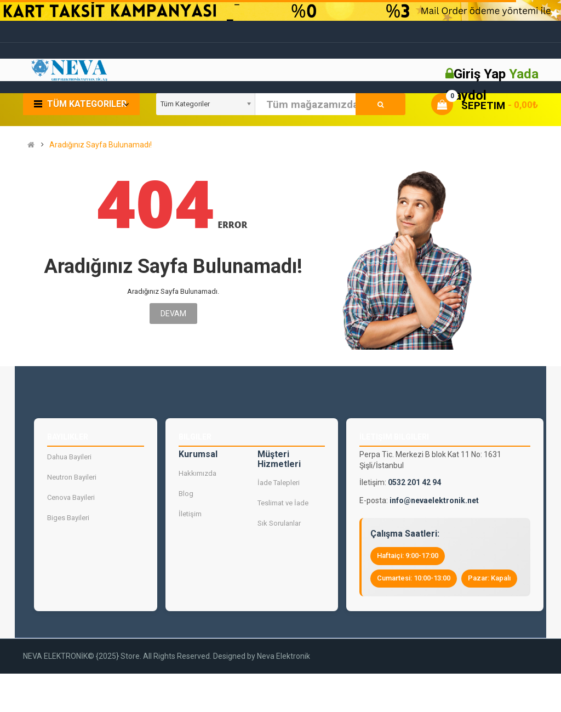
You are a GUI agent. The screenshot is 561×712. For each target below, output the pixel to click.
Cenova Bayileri (71, 497)
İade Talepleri (278, 483)
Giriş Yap (481, 74)
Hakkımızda (197, 473)
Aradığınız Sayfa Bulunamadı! (100, 145)
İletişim (190, 514)
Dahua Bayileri (69, 457)
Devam (173, 313)
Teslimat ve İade (282, 503)
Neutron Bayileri (71, 477)
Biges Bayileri (68, 518)
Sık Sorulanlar (279, 524)
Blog (186, 493)
